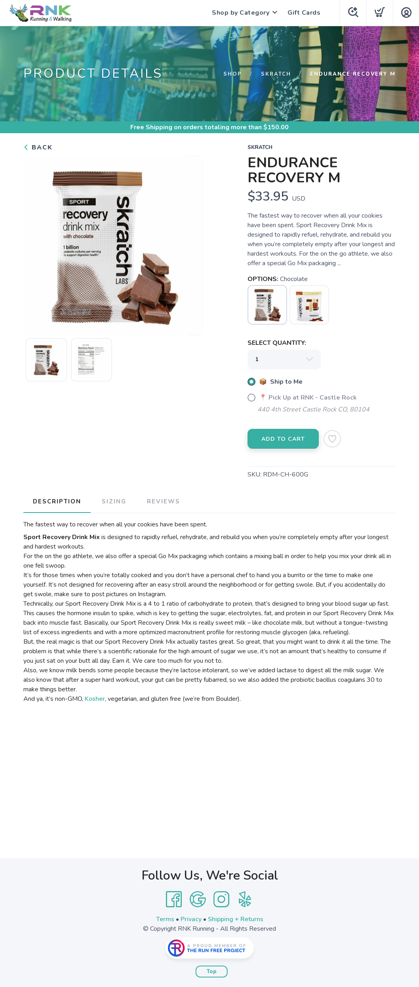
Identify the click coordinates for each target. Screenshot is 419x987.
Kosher (95, 698)
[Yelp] (245, 899)
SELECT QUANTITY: (277, 343)
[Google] (198, 899)
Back (38, 147)
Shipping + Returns (235, 919)
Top (212, 971)
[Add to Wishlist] (332, 439)
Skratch (276, 74)
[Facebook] (174, 899)
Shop (232, 74)
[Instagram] (221, 899)
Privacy (191, 919)
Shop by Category (240, 12)
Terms (165, 919)
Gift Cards (304, 12)
